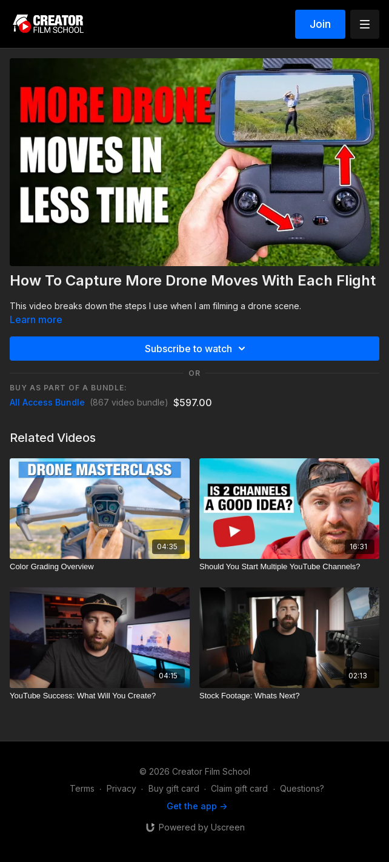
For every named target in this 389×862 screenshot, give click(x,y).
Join (320, 24)
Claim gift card (239, 788)
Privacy (121, 788)
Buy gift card (173, 788)
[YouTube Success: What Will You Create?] (100, 696)
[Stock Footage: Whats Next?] (289, 696)
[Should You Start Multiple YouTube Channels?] (289, 567)
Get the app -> (197, 806)
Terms (82, 788)
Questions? (302, 788)
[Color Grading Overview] (100, 567)
